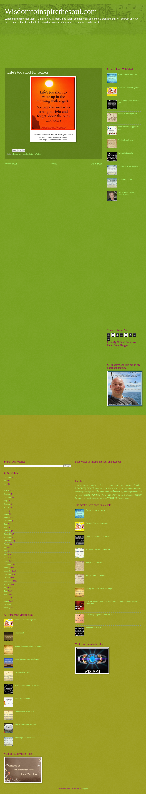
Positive (95, 494)
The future (86, 498)
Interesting (79, 492)
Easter (128, 485)
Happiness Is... (20, 633)
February (7, 531)
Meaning (118, 491)
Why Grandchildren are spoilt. (26, 724)
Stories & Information (126, 495)
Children (103, 485)
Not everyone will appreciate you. (98, 549)
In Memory (129, 488)
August (6, 507)
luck (111, 492)
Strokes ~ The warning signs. (129, 88)
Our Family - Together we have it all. (99, 615)
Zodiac (126, 498)
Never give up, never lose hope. (27, 659)
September (8, 541)
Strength (138, 495)
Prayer (104, 495)
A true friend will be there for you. (98, 536)
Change (94, 485)
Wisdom (38, 154)
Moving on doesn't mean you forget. (28, 646)
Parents (86, 495)
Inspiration (30, 154)
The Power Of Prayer (23, 672)
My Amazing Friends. (23, 698)
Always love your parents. (127, 114)
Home (54, 163)
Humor (122, 488)
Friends (109, 488)
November (8, 537)
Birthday (86, 485)
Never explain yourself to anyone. (27, 685)
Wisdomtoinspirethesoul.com (51, 11)
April (5, 487)
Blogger (85, 789)
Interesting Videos (89, 492)
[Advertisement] (73, 45)
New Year (78, 495)
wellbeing (104, 498)
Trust (92, 498)
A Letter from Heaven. (126, 140)
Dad (122, 485)
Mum (140, 492)
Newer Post (11, 163)
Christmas (114, 485)
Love (107, 491)
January (7, 494)
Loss (102, 491)
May (5, 484)
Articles (77, 485)
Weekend (97, 498)
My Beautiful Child (125, 179)
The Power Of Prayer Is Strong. (26, 711)
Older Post (96, 163)
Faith (97, 488)
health (116, 488)
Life (97, 491)
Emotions (138, 485)
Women (121, 498)
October (7, 578)
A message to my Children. (128, 166)
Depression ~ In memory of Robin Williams (128, 193)
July (5, 480)
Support (78, 498)
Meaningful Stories (131, 492)
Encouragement (19, 154)
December (8, 477)
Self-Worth (112, 495)
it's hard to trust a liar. (126, 153)
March (6, 490)
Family (102, 488)
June (6, 524)
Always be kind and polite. (128, 74)
